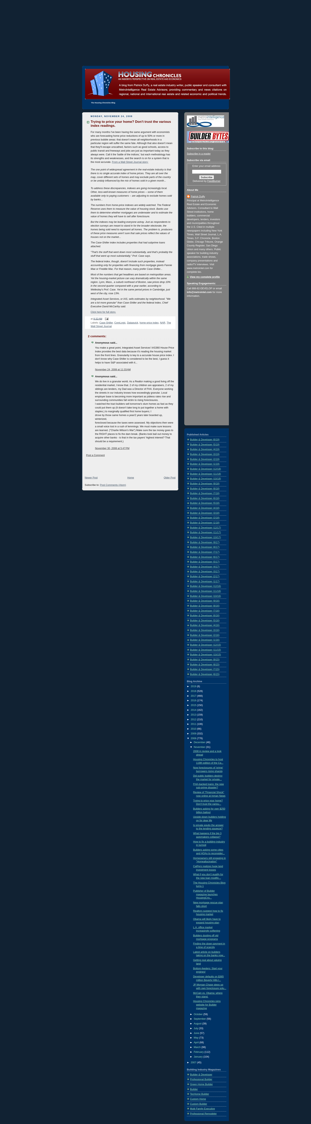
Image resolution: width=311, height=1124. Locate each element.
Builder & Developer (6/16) (205, 615)
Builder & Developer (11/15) (205, 649)
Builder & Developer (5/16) (205, 620)
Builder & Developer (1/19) (205, 464)
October (198, 1014)
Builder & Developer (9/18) (205, 483)
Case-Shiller (106, 322)
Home (130, 477)
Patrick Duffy (198, 196)
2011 (194, 724)
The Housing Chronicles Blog (103, 103)
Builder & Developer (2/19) (205, 459)
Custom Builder (198, 1104)
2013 (194, 714)
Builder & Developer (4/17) (205, 566)
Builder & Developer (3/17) (205, 571)
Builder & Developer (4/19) (205, 449)
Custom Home (198, 1099)
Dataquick (132, 322)
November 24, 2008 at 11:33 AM (113, 369)
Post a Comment (95, 455)
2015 (194, 705)
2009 (194, 733)
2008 (194, 738)
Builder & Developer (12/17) (205, 527)
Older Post (170, 477)
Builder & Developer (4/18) (205, 508)
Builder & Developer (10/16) (205, 596)
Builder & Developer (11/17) (205, 532)
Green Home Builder (201, 1084)
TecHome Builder (199, 1094)
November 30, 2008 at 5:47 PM (112, 448)
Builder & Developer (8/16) (205, 605)
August (198, 1023)
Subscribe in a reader (199, 153)
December (200, 742)
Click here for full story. (103, 312)
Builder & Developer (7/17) (205, 552)
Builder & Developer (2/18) (205, 517)
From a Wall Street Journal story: (130, 162)
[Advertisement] (155, 28)
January (198, 1056)
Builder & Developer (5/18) (205, 503)
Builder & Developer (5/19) (205, 444)
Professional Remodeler (203, 1113)
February (199, 1052)
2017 (194, 696)
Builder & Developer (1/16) (205, 640)
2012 (194, 719)
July (196, 1028)
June (197, 1033)
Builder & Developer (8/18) (205, 488)
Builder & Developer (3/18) (205, 513)
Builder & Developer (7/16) (205, 610)
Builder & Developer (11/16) (205, 591)
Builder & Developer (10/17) (205, 537)
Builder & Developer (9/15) (205, 659)
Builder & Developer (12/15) (205, 645)
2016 (194, 700)
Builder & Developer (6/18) (205, 498)
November (200, 747)
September (200, 1018)
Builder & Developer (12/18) (205, 469)
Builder (194, 1089)
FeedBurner (214, 181)
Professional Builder (201, 1079)
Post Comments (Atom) (113, 485)
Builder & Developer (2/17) (205, 576)
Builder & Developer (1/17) (205, 581)
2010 (194, 728)
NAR (162, 322)
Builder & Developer (201, 1074)
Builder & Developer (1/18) (205, 522)
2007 (194, 1062)
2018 (194, 691)
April (197, 1042)
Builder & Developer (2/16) (205, 635)
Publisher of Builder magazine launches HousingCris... (205, 894)
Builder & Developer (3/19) (205, 454)
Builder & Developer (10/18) (205, 478)
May (196, 1037)
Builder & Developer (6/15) (205, 674)
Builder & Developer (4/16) (205, 625)
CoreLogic (120, 322)
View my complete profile (205, 277)
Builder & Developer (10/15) (205, 654)
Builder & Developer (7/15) (205, 669)
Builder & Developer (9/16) (205, 600)
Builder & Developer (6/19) (205, 439)
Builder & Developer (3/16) (205, 630)
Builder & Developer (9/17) (205, 542)
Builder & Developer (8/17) (205, 547)
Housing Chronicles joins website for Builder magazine (207, 1005)
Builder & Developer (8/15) (205, 664)
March (198, 1047)
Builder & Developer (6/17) (205, 557)
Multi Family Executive (202, 1108)
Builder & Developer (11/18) (205, 474)
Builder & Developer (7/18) (205, 493)
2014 (194, 710)
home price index (149, 322)
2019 (194, 686)
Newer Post (91, 477)
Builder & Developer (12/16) (205, 586)
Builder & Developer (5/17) (205, 561)
